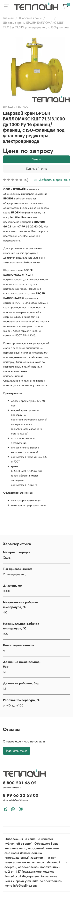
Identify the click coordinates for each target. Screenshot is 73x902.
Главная (8, 18)
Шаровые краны (30, 18)
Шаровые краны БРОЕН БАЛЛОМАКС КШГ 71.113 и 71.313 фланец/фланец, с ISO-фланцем (36, 25)
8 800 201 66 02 (20, 783)
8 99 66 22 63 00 (20, 795)
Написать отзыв (16, 750)
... (49, 18)
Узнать (36, 159)
